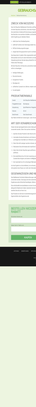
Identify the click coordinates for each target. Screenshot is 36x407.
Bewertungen (25, 251)
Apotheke (16, 251)
